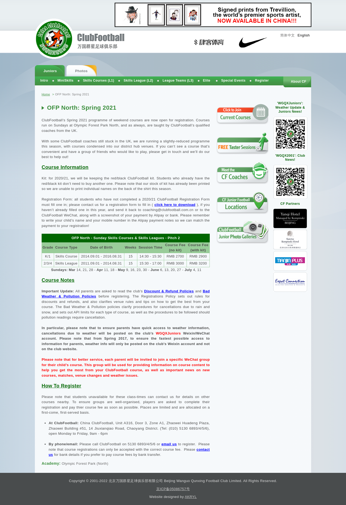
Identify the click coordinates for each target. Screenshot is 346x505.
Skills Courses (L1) (98, 80)
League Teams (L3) (177, 80)
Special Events (233, 80)
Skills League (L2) (138, 80)
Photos (81, 71)
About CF (298, 81)
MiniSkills (66, 80)
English (304, 35)
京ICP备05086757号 (173, 489)
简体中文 (287, 35)
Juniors (50, 71)
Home (46, 94)
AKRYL (191, 497)
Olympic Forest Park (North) (85, 463)
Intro (44, 80)
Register (262, 80)
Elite (206, 80)
